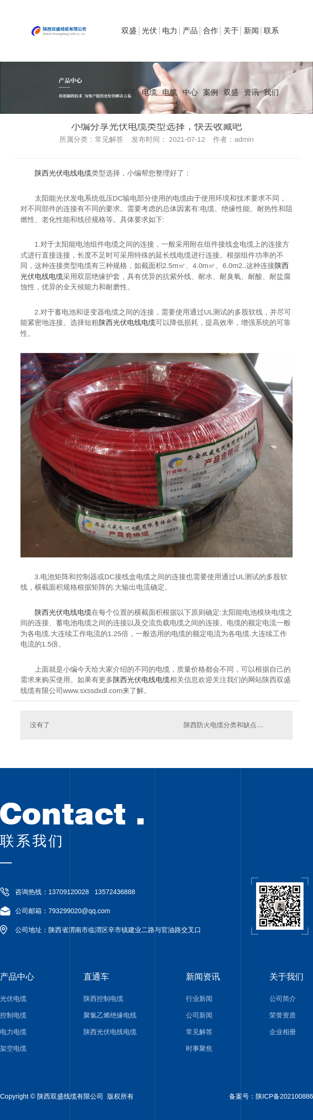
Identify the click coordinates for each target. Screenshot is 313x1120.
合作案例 (210, 44)
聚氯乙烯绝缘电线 (110, 1015)
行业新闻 (199, 998)
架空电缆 (13, 1048)
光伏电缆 (149, 44)
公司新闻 (199, 1015)
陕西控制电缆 (103, 998)
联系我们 (271, 44)
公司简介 (282, 998)
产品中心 (190, 44)
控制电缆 (13, 1015)
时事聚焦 (199, 1048)
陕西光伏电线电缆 (63, 173)
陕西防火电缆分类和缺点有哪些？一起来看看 (233, 725)
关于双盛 (231, 44)
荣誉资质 (282, 1015)
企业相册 (282, 1032)
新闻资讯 (251, 44)
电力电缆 (169, 44)
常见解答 (199, 1032)
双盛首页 (129, 44)
